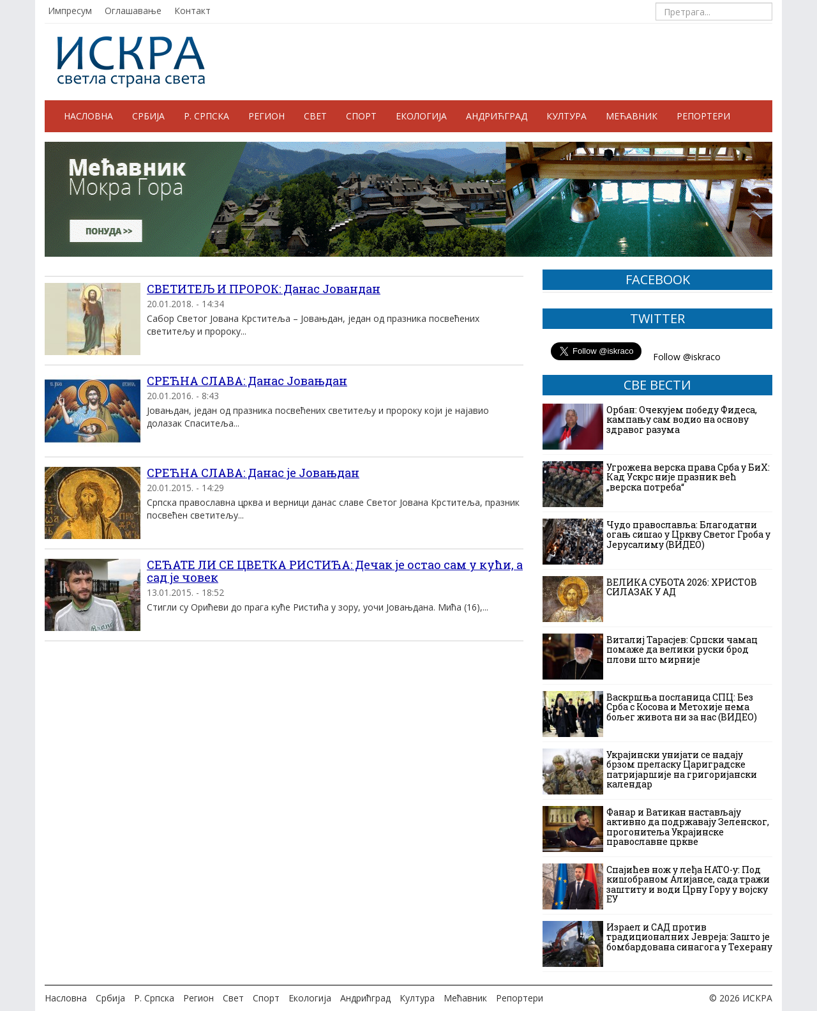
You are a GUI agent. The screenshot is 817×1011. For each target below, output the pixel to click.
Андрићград (496, 116)
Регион (266, 116)
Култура (566, 116)
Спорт (361, 116)
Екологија (421, 116)
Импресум (70, 10)
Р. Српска (206, 116)
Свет (315, 116)
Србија (148, 116)
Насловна (88, 116)
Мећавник (631, 116)
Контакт (192, 10)
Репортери (703, 116)
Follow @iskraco (687, 357)
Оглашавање (133, 10)
